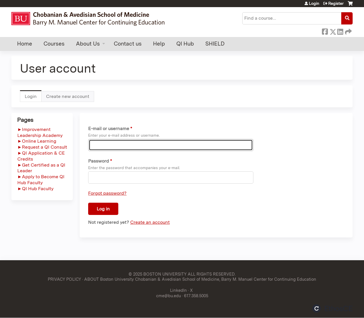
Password (98, 161)
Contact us (128, 43)
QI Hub (185, 43)
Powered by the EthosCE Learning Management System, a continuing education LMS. (332, 308)
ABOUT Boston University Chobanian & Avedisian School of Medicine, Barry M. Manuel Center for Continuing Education (200, 279)
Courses (54, 43)
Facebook (325, 30)
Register (336, 3)
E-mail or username (108, 128)
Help (159, 43)
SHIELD (215, 43)
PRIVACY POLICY (64, 279)
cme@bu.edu (168, 295)
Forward (348, 30)
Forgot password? (107, 193)
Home (24, 43)
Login (314, 3)
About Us (88, 43)
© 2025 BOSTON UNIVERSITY (158, 274)
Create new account (67, 96)
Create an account (150, 222)
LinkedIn (340, 30)
